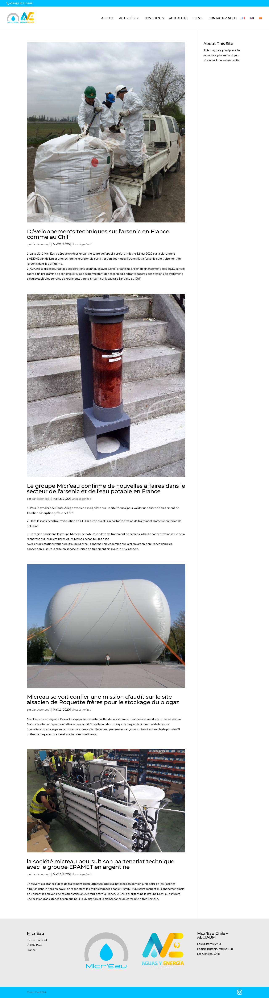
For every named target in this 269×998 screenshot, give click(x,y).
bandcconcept (41, 244)
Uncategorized (81, 244)
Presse (198, 18)
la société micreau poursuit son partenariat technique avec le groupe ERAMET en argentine (100, 864)
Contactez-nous (222, 18)
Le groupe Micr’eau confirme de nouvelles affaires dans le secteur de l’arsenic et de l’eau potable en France (106, 489)
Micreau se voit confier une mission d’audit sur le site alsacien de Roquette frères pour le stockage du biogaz (103, 699)
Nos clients (154, 18)
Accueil (107, 18)
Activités (127, 18)
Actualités (178, 18)
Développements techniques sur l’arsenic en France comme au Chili (98, 234)
